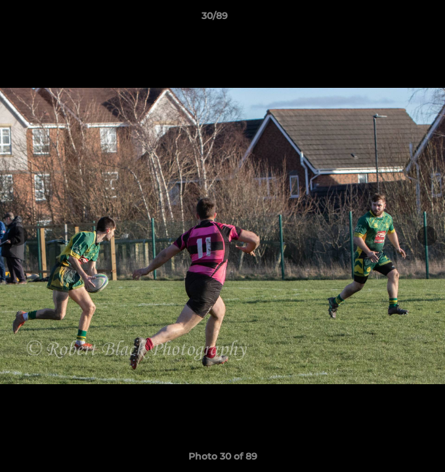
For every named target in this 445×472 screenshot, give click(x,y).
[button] (398, 19)
